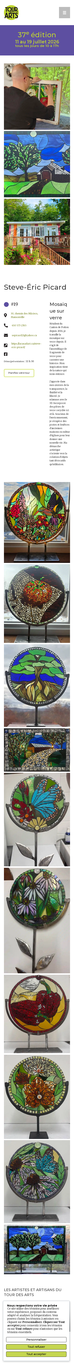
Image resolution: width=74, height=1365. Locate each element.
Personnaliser (36, 1339)
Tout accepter (36, 1354)
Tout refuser (36, 1347)
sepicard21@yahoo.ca (24, 335)
